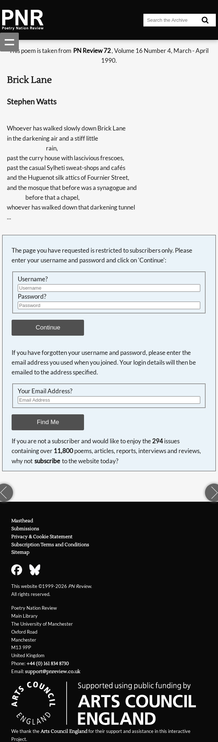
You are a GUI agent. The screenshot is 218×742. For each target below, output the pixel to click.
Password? (32, 296)
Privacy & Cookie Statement (41, 537)
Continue (48, 327)
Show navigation (9, 42)
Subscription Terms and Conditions (50, 545)
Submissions (25, 529)
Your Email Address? (45, 391)
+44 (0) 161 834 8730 (47, 663)
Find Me (48, 422)
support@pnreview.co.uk (52, 671)
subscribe (47, 461)
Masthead (22, 521)
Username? (33, 279)
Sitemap (20, 552)
